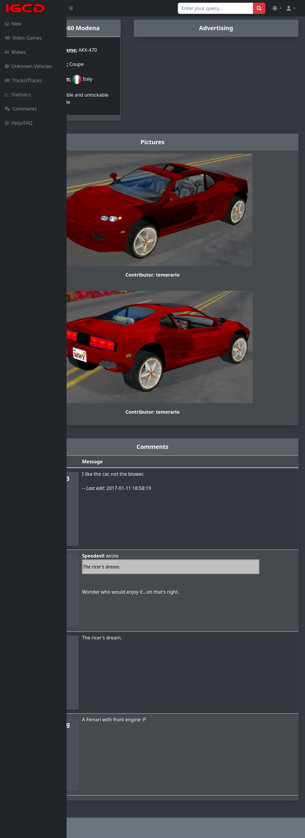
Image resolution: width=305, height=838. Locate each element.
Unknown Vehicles (28, 66)
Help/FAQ (19, 123)
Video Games (23, 38)
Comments (21, 108)
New (13, 23)
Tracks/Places (23, 80)
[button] (277, 8)
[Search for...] (215, 8)
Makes (15, 52)
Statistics (18, 94)
